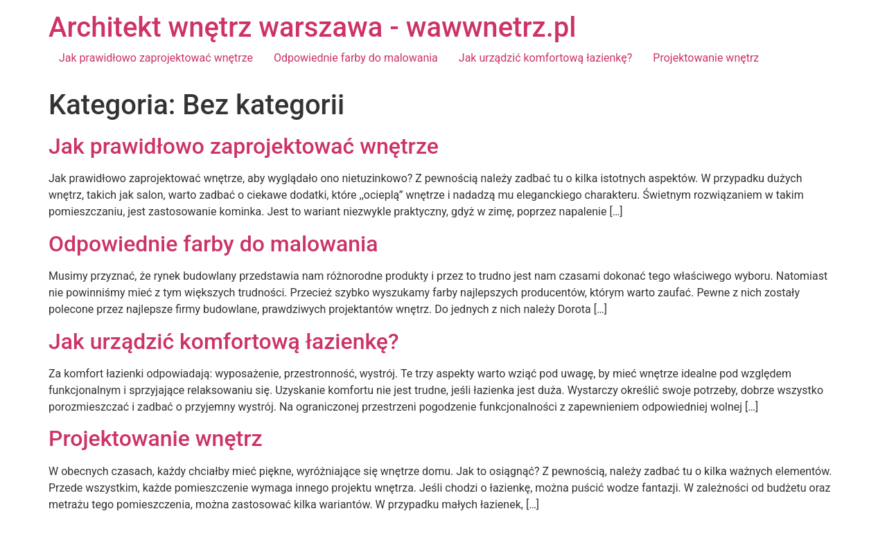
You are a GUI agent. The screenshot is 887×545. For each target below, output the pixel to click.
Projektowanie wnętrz (706, 57)
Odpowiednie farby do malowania (356, 57)
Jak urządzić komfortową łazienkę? (546, 57)
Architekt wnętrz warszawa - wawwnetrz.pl (312, 27)
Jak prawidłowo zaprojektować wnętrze (156, 57)
